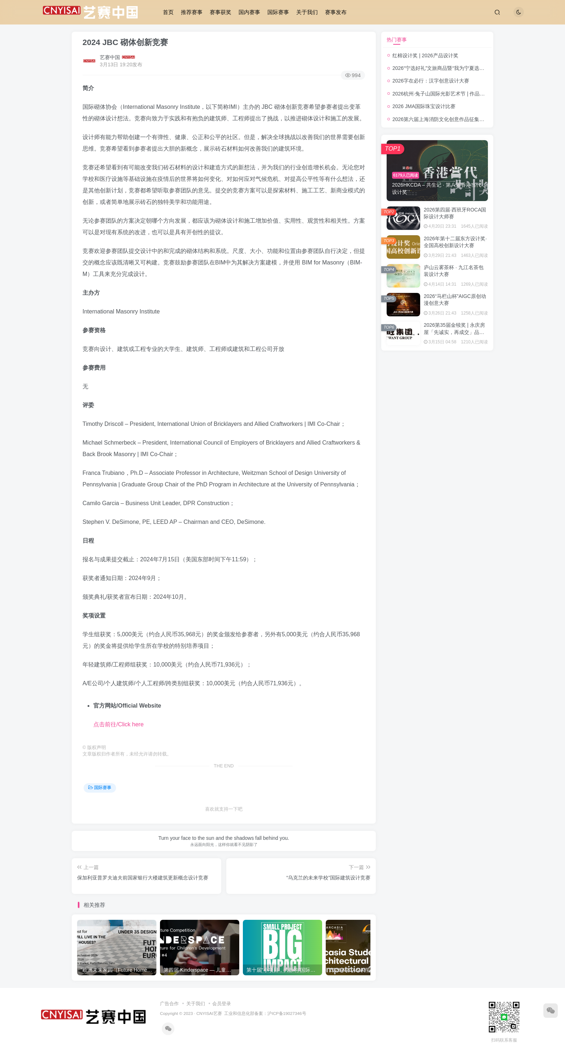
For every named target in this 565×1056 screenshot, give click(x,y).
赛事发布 (336, 12)
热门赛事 (397, 40)
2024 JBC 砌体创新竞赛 (125, 42)
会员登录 (221, 1003)
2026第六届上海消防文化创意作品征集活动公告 (445, 119)
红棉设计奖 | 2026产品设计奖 (425, 55)
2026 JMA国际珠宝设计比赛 (423, 106)
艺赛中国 (110, 57)
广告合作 (169, 1003)
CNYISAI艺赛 (209, 1013)
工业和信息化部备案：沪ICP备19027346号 (265, 1013)
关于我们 (307, 12)
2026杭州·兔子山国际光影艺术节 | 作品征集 (441, 94)
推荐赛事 (192, 12)
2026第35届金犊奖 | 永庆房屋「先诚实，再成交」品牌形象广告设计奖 (454, 332)
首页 (168, 12)
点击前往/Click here (118, 724)
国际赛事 (278, 12)
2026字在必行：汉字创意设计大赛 (430, 81)
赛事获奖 (220, 12)
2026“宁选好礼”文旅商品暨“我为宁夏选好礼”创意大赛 (451, 68)
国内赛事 (249, 12)
